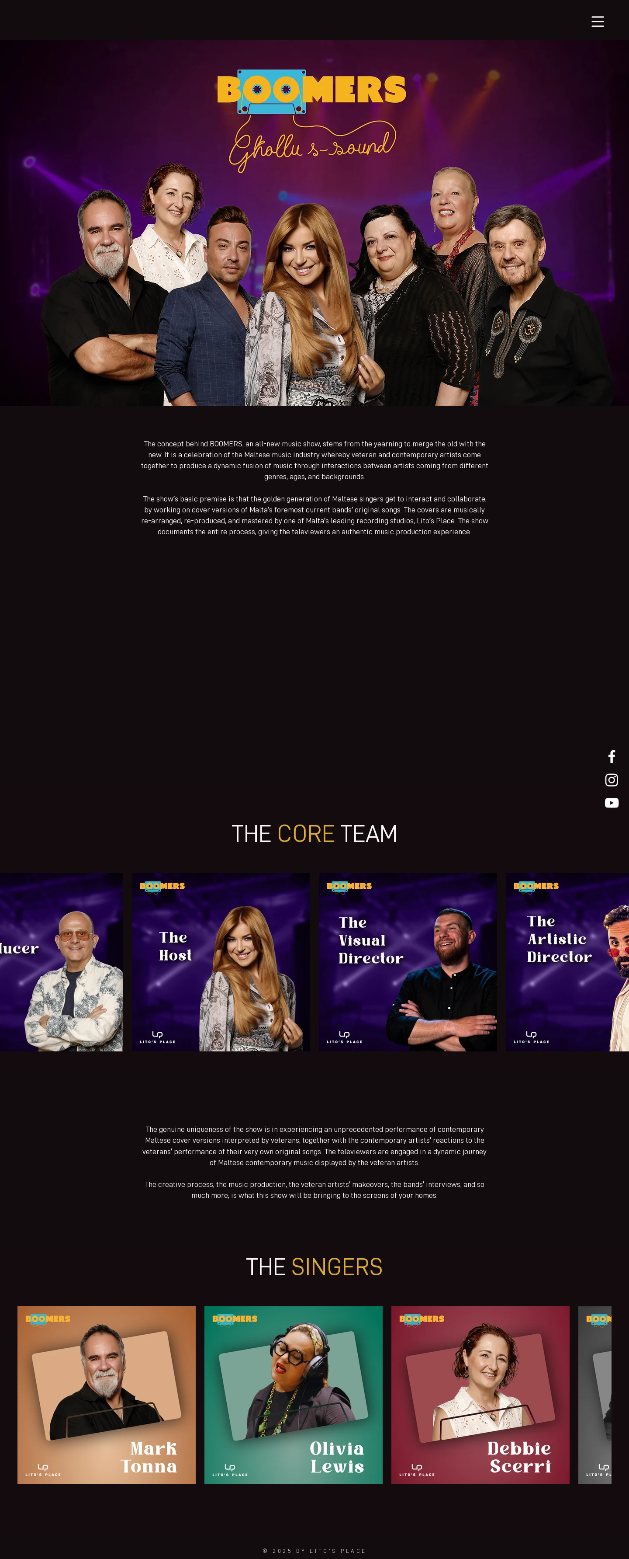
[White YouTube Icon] (611, 802)
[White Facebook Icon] (611, 756)
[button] (598, 21)
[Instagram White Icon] (611, 779)
